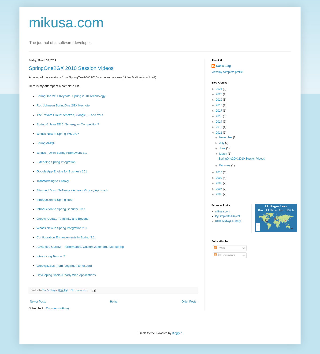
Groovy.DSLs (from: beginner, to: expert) (64, 265)
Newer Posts (38, 301)
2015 (219, 116)
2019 (219, 99)
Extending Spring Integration (56, 162)
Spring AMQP (46, 143)
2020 (219, 94)
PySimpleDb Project (227, 216)
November (226, 137)
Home (114, 301)
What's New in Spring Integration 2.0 (62, 228)
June (222, 148)
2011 (219, 132)
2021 (219, 89)
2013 (219, 127)
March (223, 153)
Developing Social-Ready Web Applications (66, 275)
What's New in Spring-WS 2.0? (58, 133)
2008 (219, 183)
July (222, 143)
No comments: (79, 290)
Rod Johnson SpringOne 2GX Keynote (63, 105)
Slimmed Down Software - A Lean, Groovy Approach (72, 190)
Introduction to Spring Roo (54, 199)
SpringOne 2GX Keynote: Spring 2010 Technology (71, 96)
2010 (219, 172)
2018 (219, 105)
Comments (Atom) (57, 308)
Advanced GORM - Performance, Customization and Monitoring (80, 246)
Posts (219, 248)
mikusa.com (66, 22)
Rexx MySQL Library (228, 221)
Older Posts (189, 301)
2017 (219, 110)
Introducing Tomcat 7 (51, 256)
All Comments (224, 255)
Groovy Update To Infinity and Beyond (63, 218)
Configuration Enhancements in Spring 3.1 (66, 237)
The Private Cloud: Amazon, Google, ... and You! (70, 115)
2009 (219, 177)
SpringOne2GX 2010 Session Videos (71, 68)
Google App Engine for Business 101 (62, 171)
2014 (219, 121)
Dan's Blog (223, 66)
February (225, 165)
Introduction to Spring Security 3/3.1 (61, 209)
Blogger (177, 333)
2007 (219, 188)
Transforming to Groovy (53, 181)
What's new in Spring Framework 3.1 (62, 152)
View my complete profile (227, 72)
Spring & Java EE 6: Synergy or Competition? (68, 124)
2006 (219, 194)
